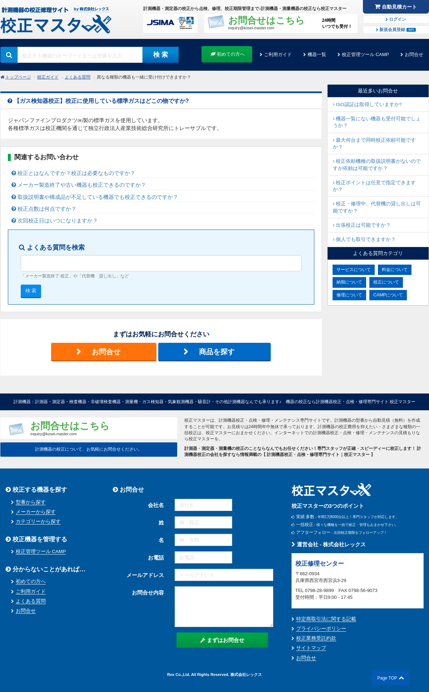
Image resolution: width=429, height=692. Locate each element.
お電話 (156, 558)
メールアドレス (145, 575)
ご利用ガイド (278, 54)
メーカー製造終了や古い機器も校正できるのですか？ (78, 185)
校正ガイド (48, 77)
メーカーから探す (36, 512)
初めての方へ (228, 54)
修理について (349, 294)
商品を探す (217, 352)
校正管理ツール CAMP (365, 54)
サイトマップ (311, 648)
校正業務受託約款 (316, 638)
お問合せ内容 (148, 593)
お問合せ (414, 54)
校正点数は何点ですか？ (43, 209)
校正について (386, 282)
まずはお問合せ (222, 640)
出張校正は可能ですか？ (362, 225)
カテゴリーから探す (38, 521)
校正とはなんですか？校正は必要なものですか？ (73, 173)
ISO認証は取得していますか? (367, 104)
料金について (395, 269)
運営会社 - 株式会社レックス (328, 544)
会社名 (156, 505)
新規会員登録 (396, 29)
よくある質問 (77, 77)
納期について (349, 282)
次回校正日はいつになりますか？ (54, 220)
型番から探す (31, 502)
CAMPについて (388, 294)
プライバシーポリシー (321, 628)
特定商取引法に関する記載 (326, 619)
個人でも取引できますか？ (364, 239)
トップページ (18, 77)
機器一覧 (317, 54)
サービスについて (353, 269)
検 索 (160, 54)
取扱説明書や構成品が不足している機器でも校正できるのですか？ (94, 197)
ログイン (395, 19)
